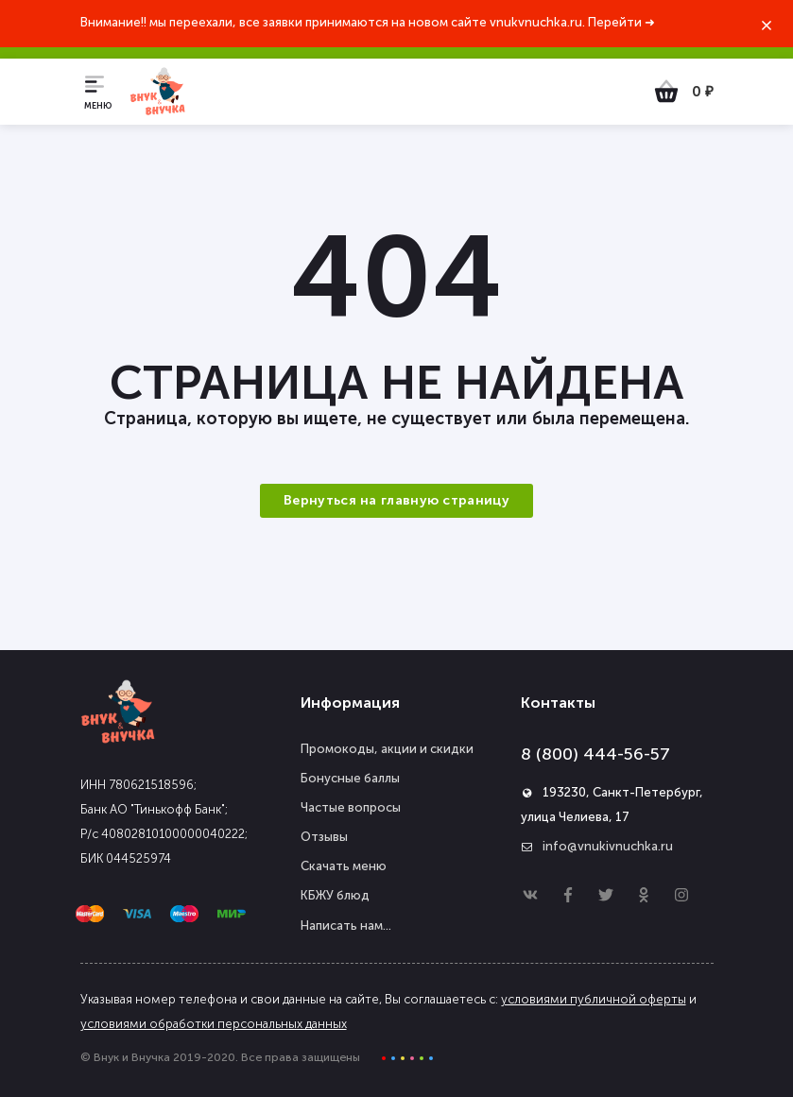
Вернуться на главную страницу (396, 500)
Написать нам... (346, 925)
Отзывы (324, 837)
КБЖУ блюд (335, 895)
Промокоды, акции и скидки (387, 749)
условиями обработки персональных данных (213, 1024)
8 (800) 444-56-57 (595, 754)
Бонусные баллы (350, 778)
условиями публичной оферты (593, 999)
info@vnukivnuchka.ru (608, 846)
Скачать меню (344, 866)
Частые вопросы (351, 807)
